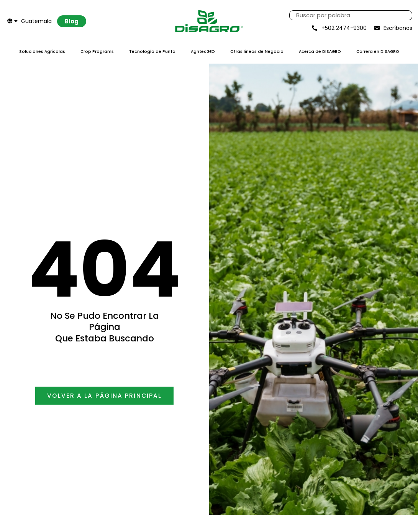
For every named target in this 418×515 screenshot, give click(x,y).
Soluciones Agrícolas (42, 51)
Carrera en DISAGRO (377, 51)
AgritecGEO (203, 51)
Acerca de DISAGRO (320, 51)
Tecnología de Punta (152, 51)
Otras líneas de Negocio (257, 51)
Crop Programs (97, 51)
